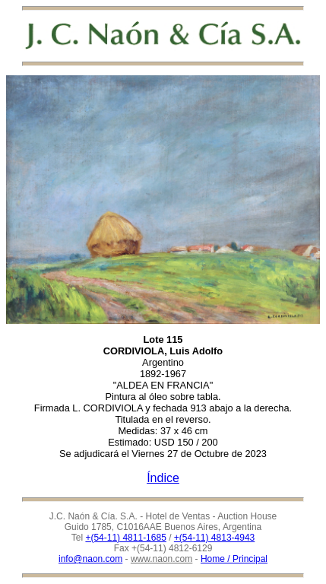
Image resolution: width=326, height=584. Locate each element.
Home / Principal (234, 559)
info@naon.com (90, 559)
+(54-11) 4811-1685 (125, 537)
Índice (163, 477)
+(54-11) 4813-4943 (214, 537)
